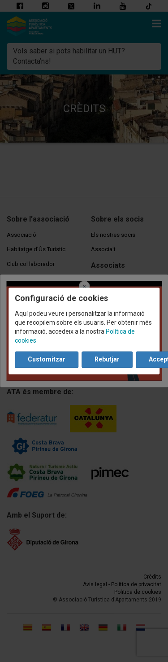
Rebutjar (107, 359)
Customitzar (46, 359)
